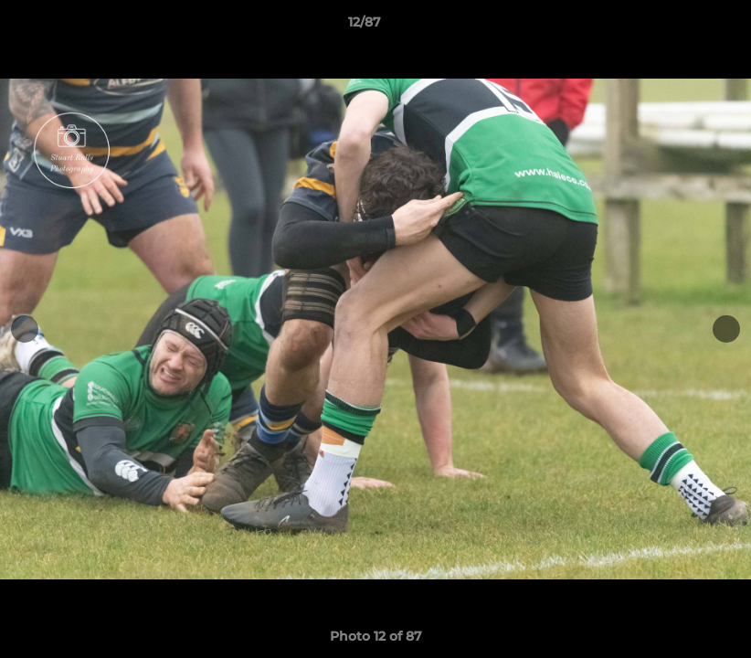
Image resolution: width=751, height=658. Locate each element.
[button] (674, 26)
